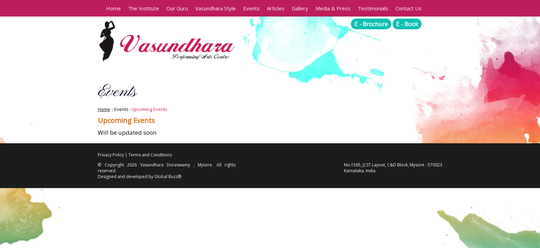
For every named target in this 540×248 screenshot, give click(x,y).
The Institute (143, 8)
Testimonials (373, 8)
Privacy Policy (111, 155)
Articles (275, 8)
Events (251, 8)
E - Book (407, 24)
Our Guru (177, 8)
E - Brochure (371, 24)
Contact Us (408, 8)
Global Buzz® (167, 176)
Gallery (300, 8)
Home (113, 8)
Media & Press (333, 8)
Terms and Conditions (150, 155)
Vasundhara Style (215, 8)
